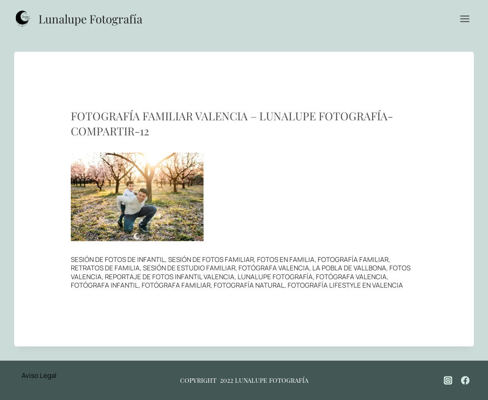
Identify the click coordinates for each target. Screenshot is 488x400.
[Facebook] (465, 380)
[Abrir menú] (464, 19)
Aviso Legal (39, 375)
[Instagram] (448, 380)
